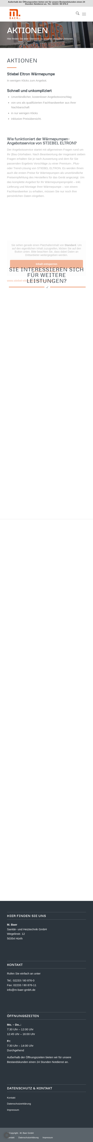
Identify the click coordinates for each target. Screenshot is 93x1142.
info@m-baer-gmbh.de (21, 989)
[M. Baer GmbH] (38, 14)
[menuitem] (75, 14)
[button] (7, 1135)
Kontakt (11, 1097)
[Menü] (84, 14)
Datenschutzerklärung (19, 1103)
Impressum (13, 1109)
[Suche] (75, 14)
